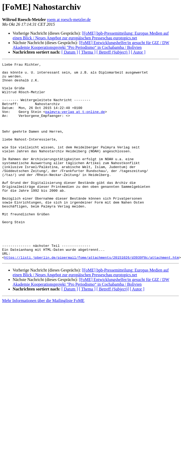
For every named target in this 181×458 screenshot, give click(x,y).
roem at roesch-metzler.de (69, 19)
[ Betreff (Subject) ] (113, 52)
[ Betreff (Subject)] (112, 328)
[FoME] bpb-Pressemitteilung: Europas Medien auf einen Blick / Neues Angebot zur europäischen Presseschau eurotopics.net (91, 35)
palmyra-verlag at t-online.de (75, 121)
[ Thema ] (87, 52)
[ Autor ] (138, 52)
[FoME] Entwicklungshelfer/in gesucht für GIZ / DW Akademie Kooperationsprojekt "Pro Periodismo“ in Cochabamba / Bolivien (91, 45)
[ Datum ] (69, 52)
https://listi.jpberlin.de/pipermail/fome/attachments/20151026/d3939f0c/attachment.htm (91, 296)
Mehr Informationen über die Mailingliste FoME (43, 340)
